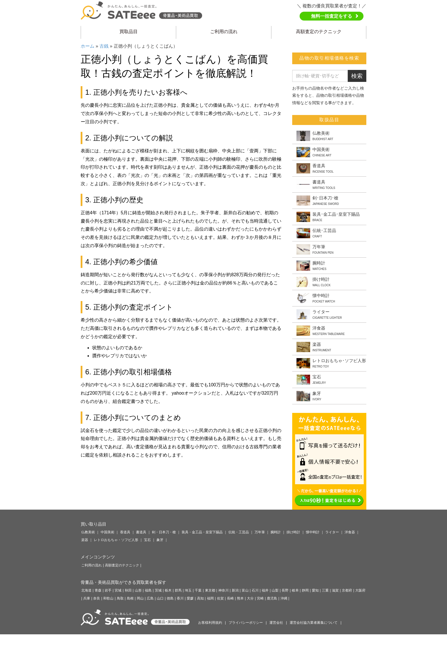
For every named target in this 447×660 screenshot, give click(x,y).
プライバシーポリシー (246, 623)
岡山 (140, 598)
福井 (265, 590)
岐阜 (295, 590)
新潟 (235, 590)
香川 (180, 598)
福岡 (210, 598)
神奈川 (223, 590)
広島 (150, 598)
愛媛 (190, 598)
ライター (332, 532)
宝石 (147, 540)
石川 (255, 590)
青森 (98, 590)
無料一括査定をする (331, 16)
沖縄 (284, 598)
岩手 (108, 590)
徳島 (170, 598)
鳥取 (120, 598)
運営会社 (276, 623)
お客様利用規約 (210, 623)
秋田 (128, 590)
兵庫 (86, 598)
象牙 (160, 540)
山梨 (275, 590)
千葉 (198, 590)
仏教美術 (88, 532)
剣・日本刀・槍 (164, 532)
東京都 (210, 590)
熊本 (240, 598)
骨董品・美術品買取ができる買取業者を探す (123, 582)
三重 (325, 590)
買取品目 (128, 31)
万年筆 (260, 532)
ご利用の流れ (223, 31)
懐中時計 (313, 532)
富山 (245, 590)
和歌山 (108, 598)
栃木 (168, 590)
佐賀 (220, 598)
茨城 (158, 590)
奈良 (96, 598)
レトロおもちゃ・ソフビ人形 (116, 540)
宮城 (118, 590)
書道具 (141, 532)
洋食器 (350, 532)
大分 (250, 598)
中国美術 (107, 532)
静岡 (305, 590)
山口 (160, 598)
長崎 (230, 598)
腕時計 (276, 532)
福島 (148, 590)
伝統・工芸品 (238, 532)
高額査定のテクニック (319, 31)
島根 (130, 598)
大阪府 (360, 590)
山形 (138, 590)
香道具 (125, 532)
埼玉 (188, 590)
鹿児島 (272, 598)
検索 (357, 76)
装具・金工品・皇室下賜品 (202, 532)
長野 (285, 590)
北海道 (86, 590)
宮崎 (260, 598)
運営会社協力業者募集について (314, 623)
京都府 (347, 590)
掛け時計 (293, 532)
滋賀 (335, 590)
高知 (200, 598)
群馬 (178, 590)
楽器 (84, 540)
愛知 (315, 590)
